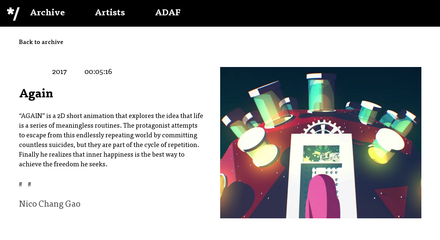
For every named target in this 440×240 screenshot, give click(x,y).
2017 (59, 72)
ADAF (168, 13)
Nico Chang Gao (49, 204)
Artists (110, 13)
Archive (47, 13)
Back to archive (41, 43)
